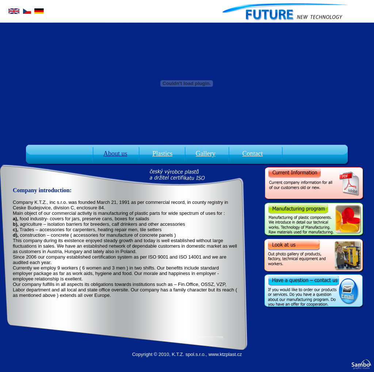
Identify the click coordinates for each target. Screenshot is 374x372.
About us (115, 153)
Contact (252, 153)
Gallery (205, 153)
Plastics (162, 153)
